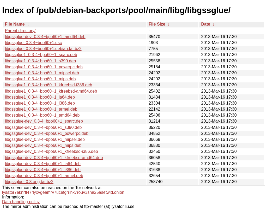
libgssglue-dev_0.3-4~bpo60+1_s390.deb (43, 127)
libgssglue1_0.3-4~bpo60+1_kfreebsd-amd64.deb (51, 91)
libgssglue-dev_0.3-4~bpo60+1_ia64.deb (43, 163)
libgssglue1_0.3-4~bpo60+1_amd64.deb (42, 115)
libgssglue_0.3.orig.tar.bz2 (29, 181)
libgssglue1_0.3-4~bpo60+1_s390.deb (40, 61)
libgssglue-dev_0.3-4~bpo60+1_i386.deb (43, 169)
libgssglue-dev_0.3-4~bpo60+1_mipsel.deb (45, 139)
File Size (157, 24)
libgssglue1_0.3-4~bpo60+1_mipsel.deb (42, 73)
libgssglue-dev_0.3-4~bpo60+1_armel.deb (44, 175)
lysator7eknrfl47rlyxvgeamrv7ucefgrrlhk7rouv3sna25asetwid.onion (63, 192)
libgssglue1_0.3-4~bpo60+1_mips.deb (40, 79)
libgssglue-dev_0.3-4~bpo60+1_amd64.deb (45, 36)
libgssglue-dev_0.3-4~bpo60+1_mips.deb (43, 145)
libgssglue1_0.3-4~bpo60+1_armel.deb (41, 109)
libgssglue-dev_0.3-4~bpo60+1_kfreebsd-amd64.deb (54, 157)
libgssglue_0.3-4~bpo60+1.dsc (33, 42)
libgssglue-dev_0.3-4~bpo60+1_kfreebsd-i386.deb (51, 151)
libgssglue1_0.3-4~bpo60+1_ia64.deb (40, 97)
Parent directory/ (20, 30)
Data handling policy (21, 202)
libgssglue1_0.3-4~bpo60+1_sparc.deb (41, 54)
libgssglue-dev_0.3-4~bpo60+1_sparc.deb (44, 121)
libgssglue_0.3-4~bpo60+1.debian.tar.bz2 (43, 48)
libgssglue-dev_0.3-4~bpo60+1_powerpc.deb (46, 133)
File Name (15, 24)
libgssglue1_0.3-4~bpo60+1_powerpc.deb (44, 67)
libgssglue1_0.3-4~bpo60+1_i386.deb (40, 103)
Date (205, 24)
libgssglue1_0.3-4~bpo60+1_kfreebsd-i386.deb (48, 85)
